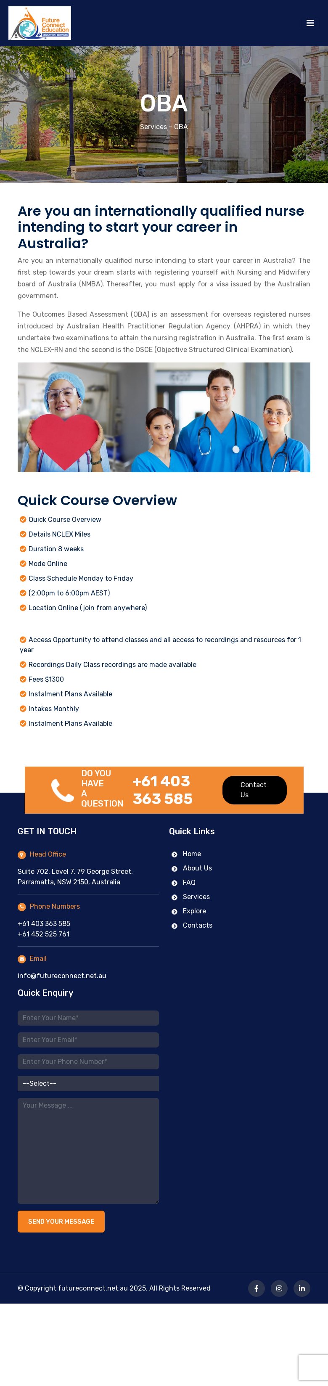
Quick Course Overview (65, 520)
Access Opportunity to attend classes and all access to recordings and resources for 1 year (160, 645)
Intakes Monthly (54, 709)
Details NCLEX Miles (59, 534)
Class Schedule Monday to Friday (81, 578)
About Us (191, 872)
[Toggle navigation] (310, 23)
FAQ (183, 887)
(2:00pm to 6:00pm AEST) (69, 593)
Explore (188, 915)
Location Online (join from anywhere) (88, 608)
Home (186, 858)
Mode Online (48, 564)
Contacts (191, 930)
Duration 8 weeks (56, 549)
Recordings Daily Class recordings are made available (112, 665)
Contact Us (254, 794)
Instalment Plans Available (70, 694)
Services (153, 127)
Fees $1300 (46, 679)
